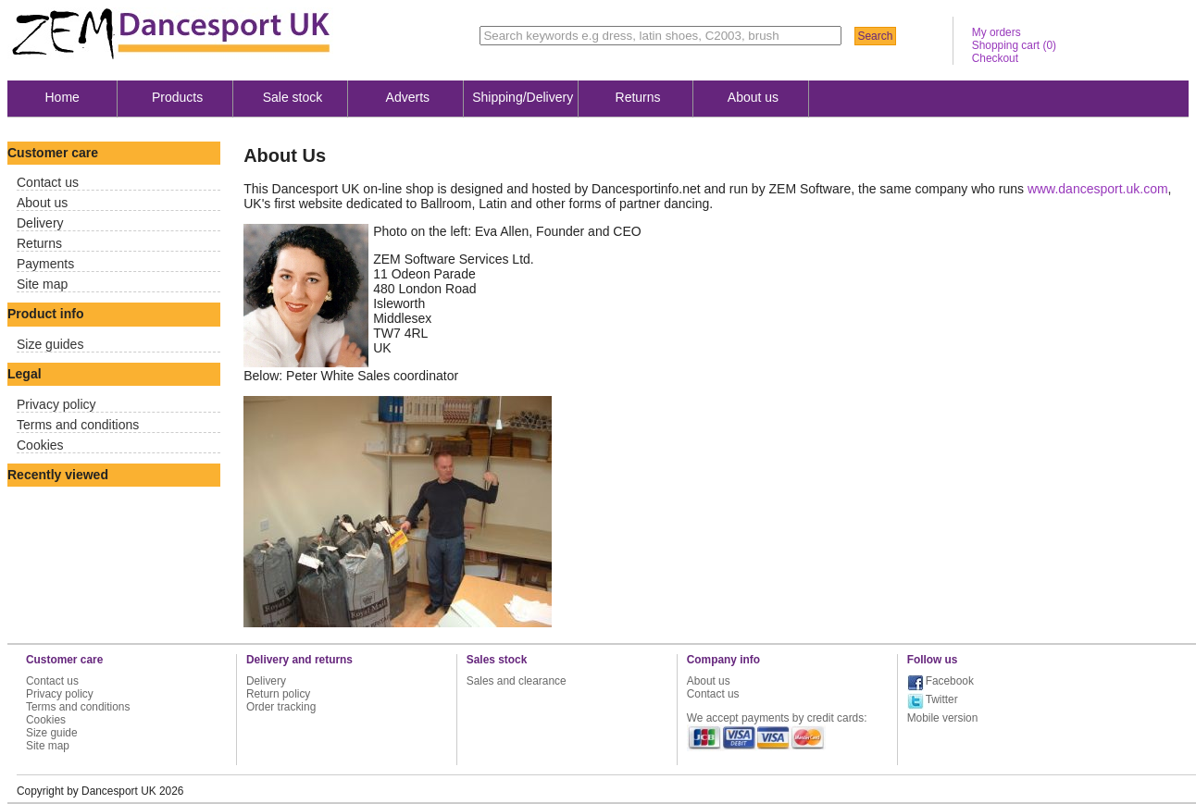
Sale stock (293, 97)
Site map (42, 284)
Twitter (942, 699)
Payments (45, 263)
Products (177, 97)
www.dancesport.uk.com (1098, 188)
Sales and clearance (517, 680)
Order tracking (281, 706)
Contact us (48, 182)
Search (874, 36)
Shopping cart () (1014, 45)
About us (753, 97)
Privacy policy (56, 404)
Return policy (278, 693)
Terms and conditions (78, 424)
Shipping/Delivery (522, 97)
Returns (638, 97)
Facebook (950, 680)
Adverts (408, 97)
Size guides (50, 344)
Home (62, 97)
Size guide (52, 732)
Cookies (40, 445)
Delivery (40, 223)
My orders (996, 32)
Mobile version (942, 717)
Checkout (995, 58)
